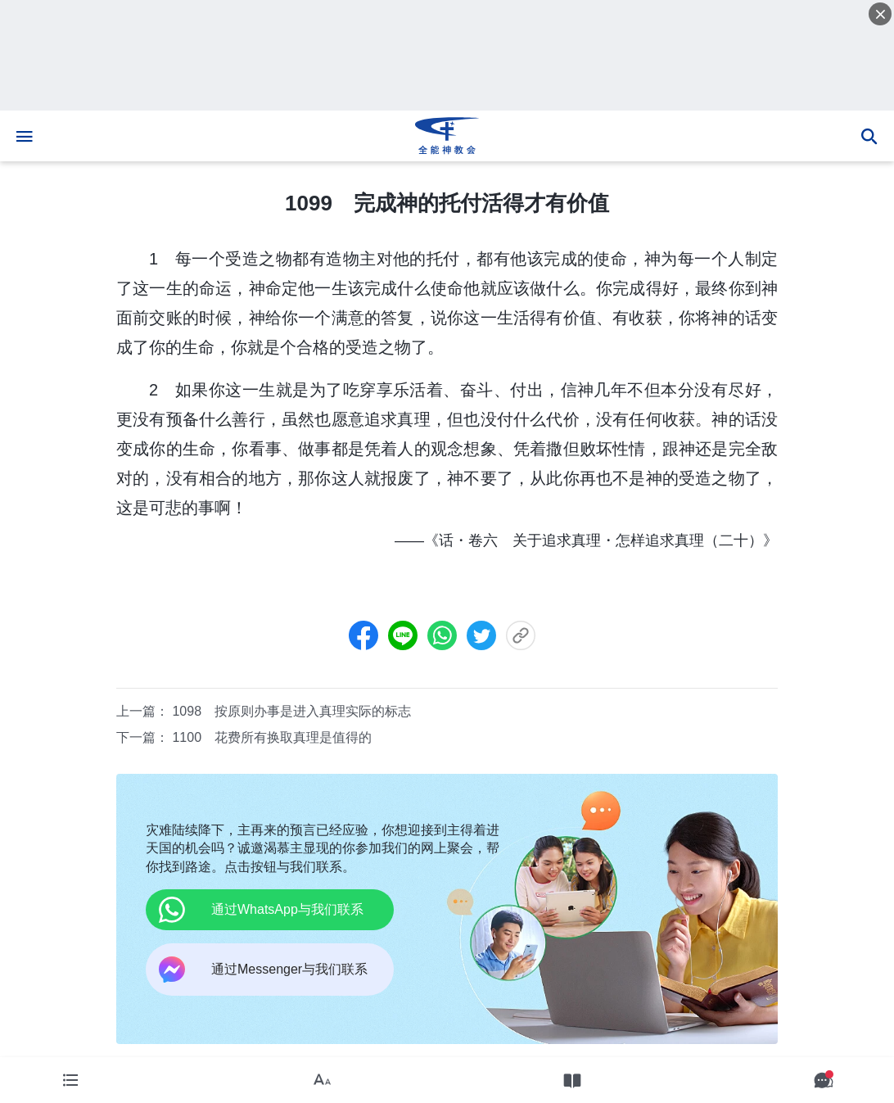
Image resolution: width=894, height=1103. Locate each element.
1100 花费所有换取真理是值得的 (272, 737)
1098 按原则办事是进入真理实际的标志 (291, 711)
